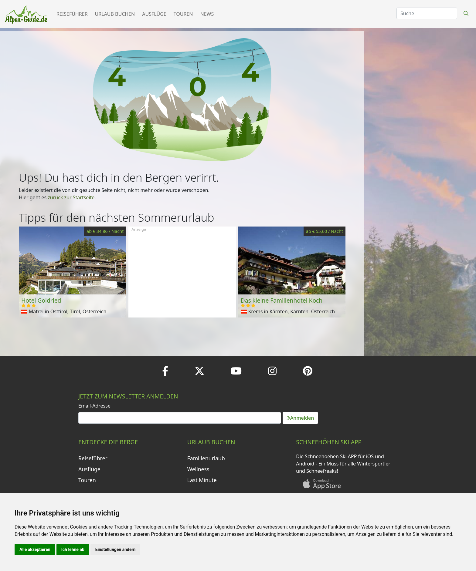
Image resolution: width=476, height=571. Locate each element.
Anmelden (300, 418)
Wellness (198, 469)
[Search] (426, 13)
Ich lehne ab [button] (72, 549)
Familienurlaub (206, 458)
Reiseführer (72, 14)
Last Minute (202, 480)
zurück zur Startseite (71, 197)
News (207, 14)
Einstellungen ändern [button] (115, 549)
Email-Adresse (94, 405)
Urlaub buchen (115, 14)
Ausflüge (154, 14)
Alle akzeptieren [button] (34, 549)
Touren (183, 14)
